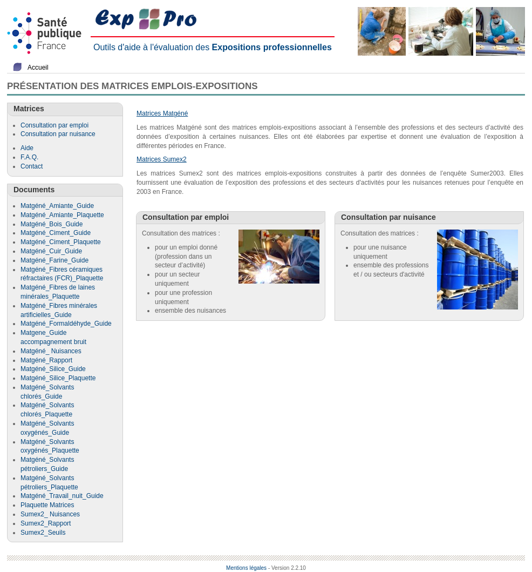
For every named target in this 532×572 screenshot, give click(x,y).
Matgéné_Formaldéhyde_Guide (66, 323)
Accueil (38, 67)
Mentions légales (246, 568)
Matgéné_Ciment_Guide (56, 233)
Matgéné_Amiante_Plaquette (62, 215)
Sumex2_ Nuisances (50, 514)
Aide (27, 148)
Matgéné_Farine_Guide (54, 260)
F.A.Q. (29, 157)
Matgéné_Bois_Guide (52, 224)
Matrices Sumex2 (162, 159)
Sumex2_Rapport (46, 523)
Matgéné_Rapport (46, 360)
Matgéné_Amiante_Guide (57, 206)
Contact (32, 166)
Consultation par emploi (54, 125)
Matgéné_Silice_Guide (53, 369)
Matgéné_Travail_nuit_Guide (62, 496)
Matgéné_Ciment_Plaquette (61, 242)
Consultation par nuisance (58, 134)
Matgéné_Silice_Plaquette (58, 378)
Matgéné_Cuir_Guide (51, 251)
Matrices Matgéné (162, 113)
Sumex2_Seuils (43, 532)
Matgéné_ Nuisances (51, 351)
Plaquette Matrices (47, 505)
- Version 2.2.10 (287, 568)
